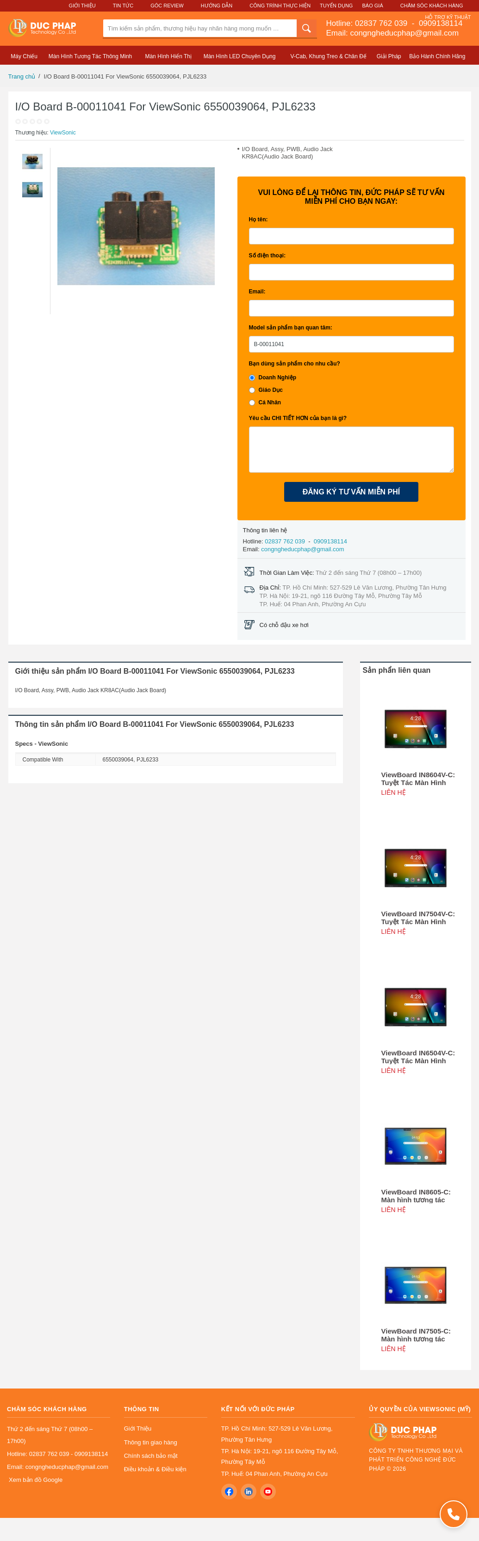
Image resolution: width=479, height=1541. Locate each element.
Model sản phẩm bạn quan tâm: (290, 327)
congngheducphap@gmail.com (302, 549)
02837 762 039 (382, 23)
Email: (257, 291)
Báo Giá (372, 5)
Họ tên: (258, 219)
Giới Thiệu (82, 5)
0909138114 (439, 23)
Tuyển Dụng (336, 5)
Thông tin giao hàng (150, 1442)
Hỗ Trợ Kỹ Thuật (448, 17)
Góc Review (167, 5)
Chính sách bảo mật (151, 1455)
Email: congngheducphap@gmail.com (392, 33)
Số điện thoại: (267, 255)
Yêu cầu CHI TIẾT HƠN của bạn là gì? (298, 418)
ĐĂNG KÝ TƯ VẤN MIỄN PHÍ (351, 492)
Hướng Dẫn (216, 5)
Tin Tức (123, 5)
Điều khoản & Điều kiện (155, 1469)
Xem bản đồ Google (35, 1479)
